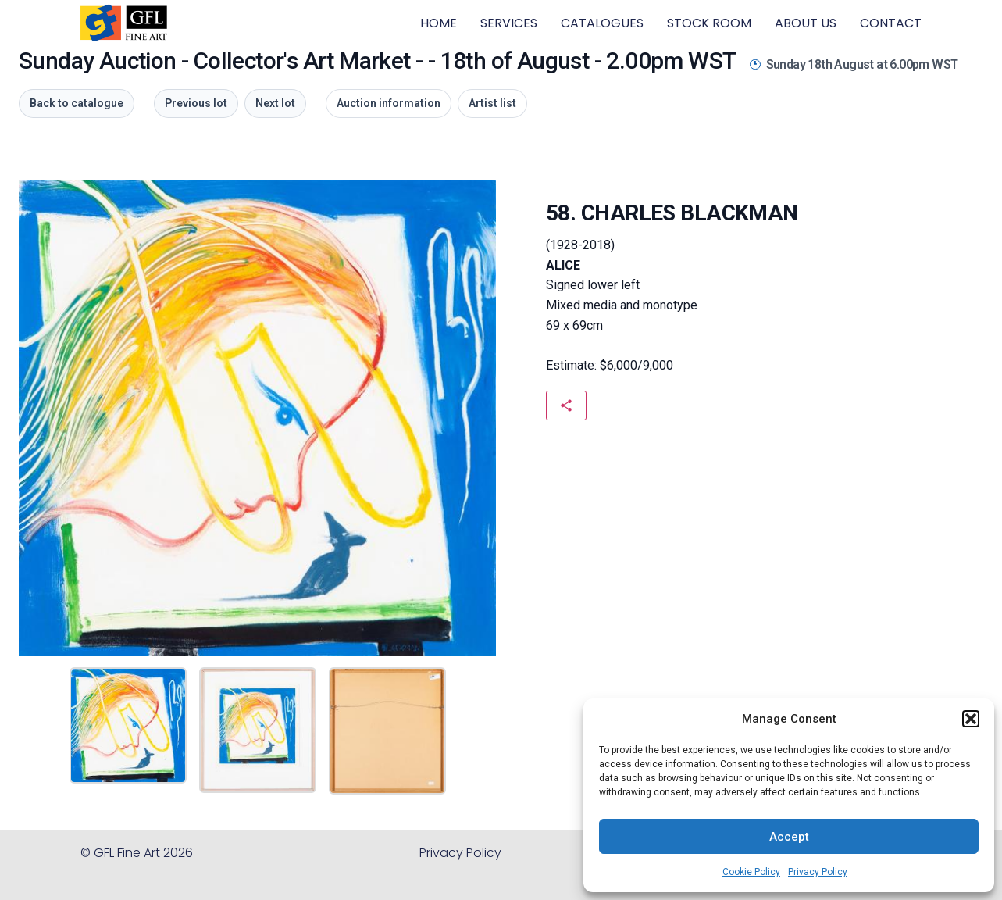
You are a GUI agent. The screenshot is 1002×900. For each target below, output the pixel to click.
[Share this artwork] (566, 405)
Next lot (275, 103)
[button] (971, 719)
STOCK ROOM (709, 23)
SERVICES (508, 23)
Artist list (492, 103)
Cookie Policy (751, 871)
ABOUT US (805, 23)
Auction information (388, 103)
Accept (789, 837)
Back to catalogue (76, 103)
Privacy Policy (817, 871)
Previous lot (196, 103)
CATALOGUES (602, 23)
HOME (438, 23)
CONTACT (891, 23)
